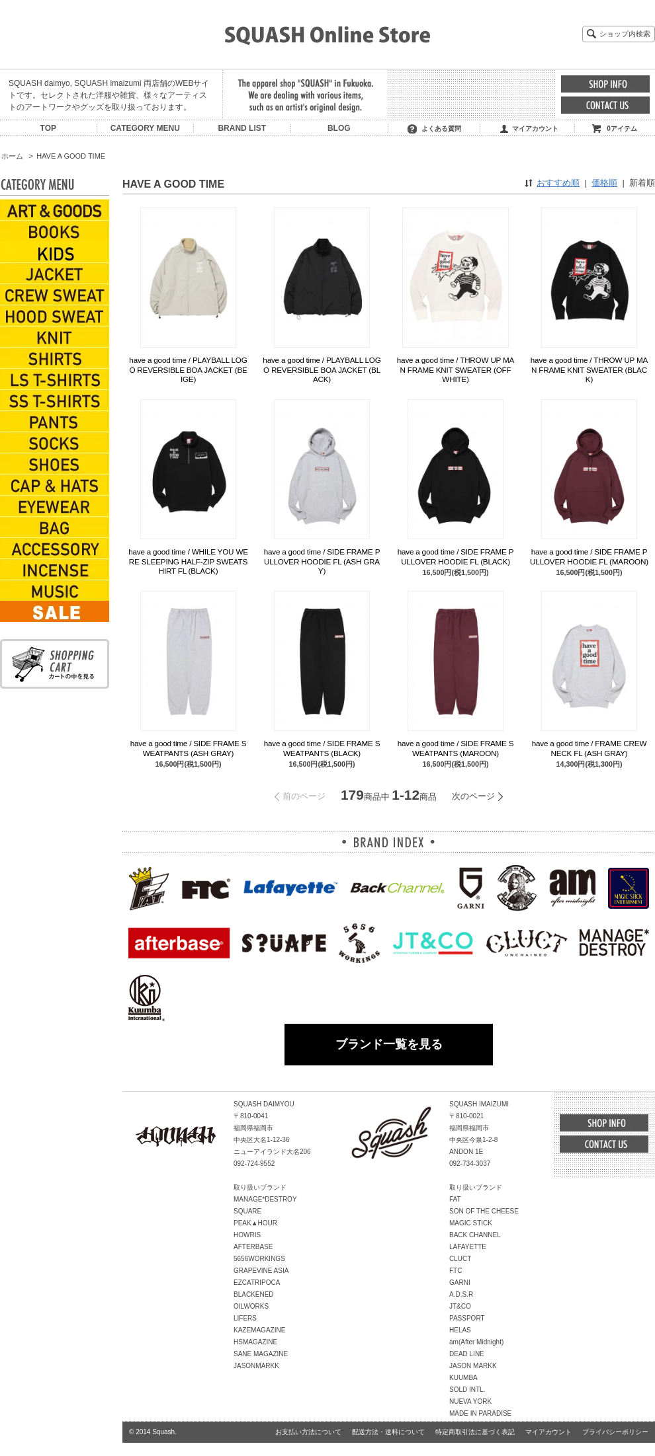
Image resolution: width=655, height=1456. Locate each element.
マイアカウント (535, 128)
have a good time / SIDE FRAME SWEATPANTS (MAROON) (456, 748)
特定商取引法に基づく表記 (475, 1432)
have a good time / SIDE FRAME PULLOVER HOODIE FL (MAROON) (589, 556)
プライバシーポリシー (615, 1432)
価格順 (604, 183)
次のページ (473, 796)
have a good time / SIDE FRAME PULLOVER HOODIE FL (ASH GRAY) (322, 561)
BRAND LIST (242, 128)
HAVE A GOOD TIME (70, 156)
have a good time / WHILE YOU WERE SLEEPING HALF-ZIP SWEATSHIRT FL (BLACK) (188, 561)
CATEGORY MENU (145, 128)
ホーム (12, 156)
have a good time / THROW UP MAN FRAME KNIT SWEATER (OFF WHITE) (455, 369)
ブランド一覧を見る (389, 1044)
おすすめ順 (558, 183)
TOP (48, 128)
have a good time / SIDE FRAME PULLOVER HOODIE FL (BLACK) (456, 556)
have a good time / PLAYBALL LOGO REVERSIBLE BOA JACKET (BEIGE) (188, 369)
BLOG (339, 128)
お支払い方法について (308, 1432)
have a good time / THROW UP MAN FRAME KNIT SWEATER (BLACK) (589, 369)
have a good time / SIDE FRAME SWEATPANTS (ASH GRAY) (188, 748)
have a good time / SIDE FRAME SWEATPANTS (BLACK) (322, 748)
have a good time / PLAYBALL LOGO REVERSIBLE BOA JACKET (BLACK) (321, 369)
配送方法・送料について (388, 1432)
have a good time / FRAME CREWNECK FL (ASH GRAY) (589, 748)
